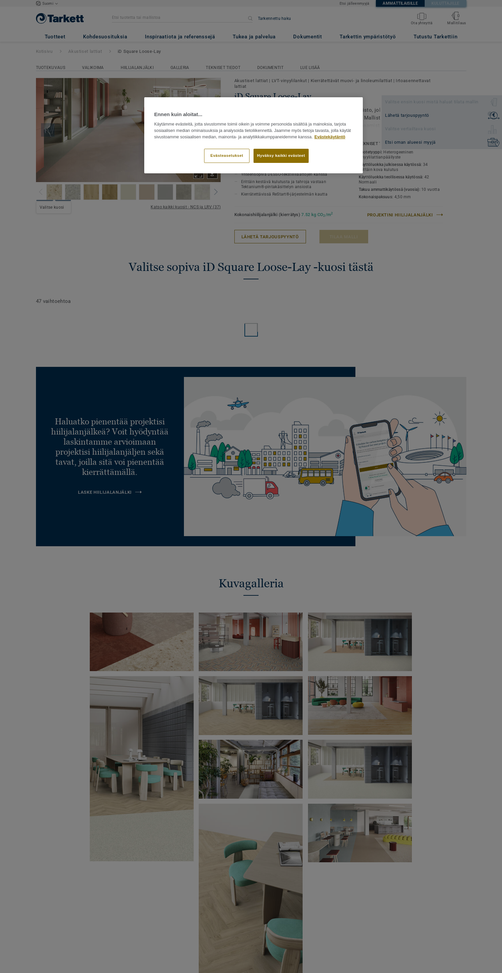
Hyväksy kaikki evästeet (281, 155)
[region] (253, 135)
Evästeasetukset (226, 155)
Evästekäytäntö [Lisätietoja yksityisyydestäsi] (329, 137)
